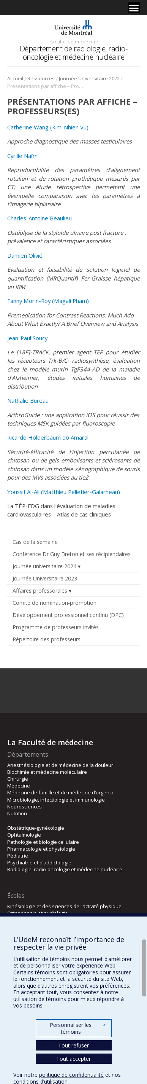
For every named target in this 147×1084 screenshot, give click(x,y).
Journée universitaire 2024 (44, 566)
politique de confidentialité (71, 1074)
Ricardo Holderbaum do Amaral (48, 437)
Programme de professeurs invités (56, 627)
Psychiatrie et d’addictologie (39, 862)
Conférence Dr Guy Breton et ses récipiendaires (72, 554)
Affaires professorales (40, 590)
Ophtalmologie (24, 834)
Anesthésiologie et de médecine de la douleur (60, 765)
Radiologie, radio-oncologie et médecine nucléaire (64, 869)
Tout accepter (73, 1058)
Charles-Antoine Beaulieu (39, 218)
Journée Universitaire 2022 (89, 78)
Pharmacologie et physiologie (41, 848)
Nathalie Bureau (28, 400)
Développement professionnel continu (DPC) (68, 615)
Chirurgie (17, 778)
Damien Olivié (25, 255)
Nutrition (17, 813)
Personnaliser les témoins (77, 1028)
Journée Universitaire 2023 (45, 578)
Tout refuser (73, 1045)
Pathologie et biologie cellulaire (43, 842)
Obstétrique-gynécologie (35, 827)
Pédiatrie (17, 855)
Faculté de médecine (73, 41)
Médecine (18, 785)
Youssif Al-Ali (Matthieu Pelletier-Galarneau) (63, 492)
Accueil (15, 78)
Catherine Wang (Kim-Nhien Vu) (48, 127)
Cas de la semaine (35, 541)
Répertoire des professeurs (47, 639)
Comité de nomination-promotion (54, 602)
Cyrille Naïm (22, 155)
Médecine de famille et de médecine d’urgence (61, 792)
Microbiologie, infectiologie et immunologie (56, 799)
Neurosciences (24, 806)
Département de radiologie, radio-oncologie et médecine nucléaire (74, 52)
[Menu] (134, 7)
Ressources (41, 78)
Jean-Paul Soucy (27, 338)
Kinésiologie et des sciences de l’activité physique (64, 906)
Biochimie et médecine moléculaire (47, 771)
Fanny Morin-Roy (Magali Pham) (48, 300)
